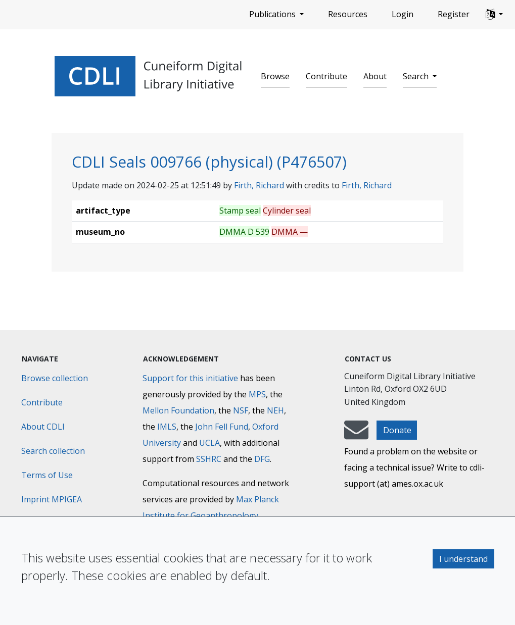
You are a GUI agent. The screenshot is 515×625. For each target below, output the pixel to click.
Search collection (53, 450)
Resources (347, 14)
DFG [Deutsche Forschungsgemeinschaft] (262, 458)
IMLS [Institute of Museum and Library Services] (166, 426)
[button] (494, 14)
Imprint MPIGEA (51, 499)
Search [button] (417, 76)
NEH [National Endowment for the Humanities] (275, 410)
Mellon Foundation (178, 410)
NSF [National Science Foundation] (240, 410)
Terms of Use (47, 475)
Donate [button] (397, 430)
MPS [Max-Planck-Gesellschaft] (257, 394)
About (375, 76)
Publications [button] (273, 14)
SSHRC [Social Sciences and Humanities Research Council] (208, 458)
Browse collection (54, 378)
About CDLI (43, 426)
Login (402, 14)
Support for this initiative (190, 378)
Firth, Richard (259, 185)
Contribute (326, 76)
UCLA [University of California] (209, 442)
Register (454, 14)
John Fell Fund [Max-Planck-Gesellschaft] (221, 426)
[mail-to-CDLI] (356, 434)
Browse (275, 76)
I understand (463, 558)
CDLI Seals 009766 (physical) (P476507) (209, 161)
